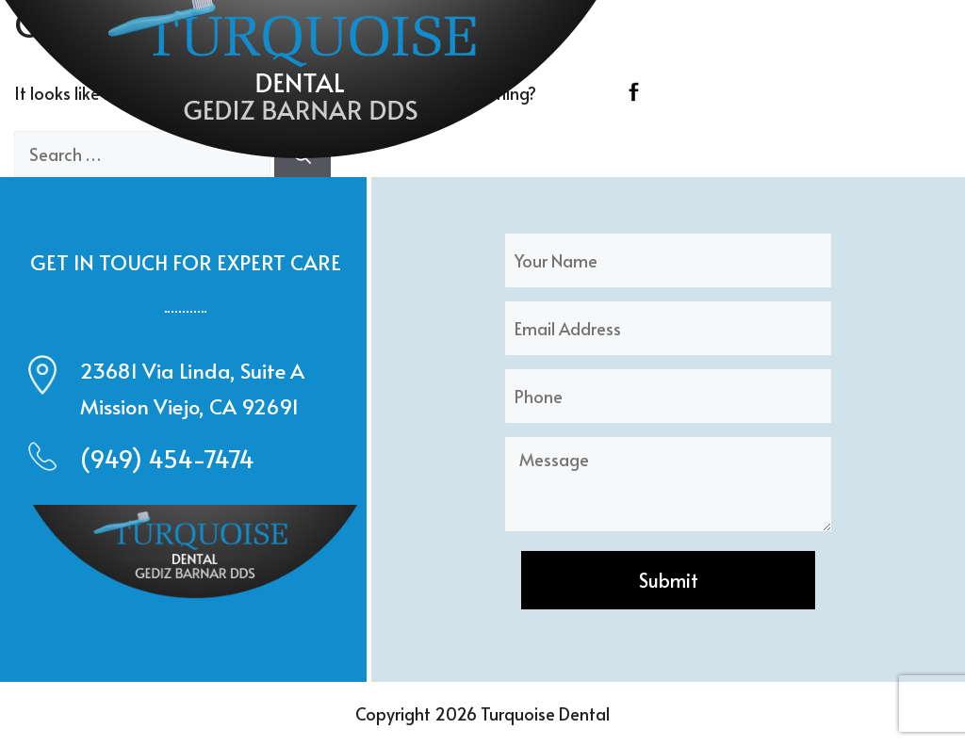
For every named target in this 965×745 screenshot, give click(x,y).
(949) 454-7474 (167, 458)
